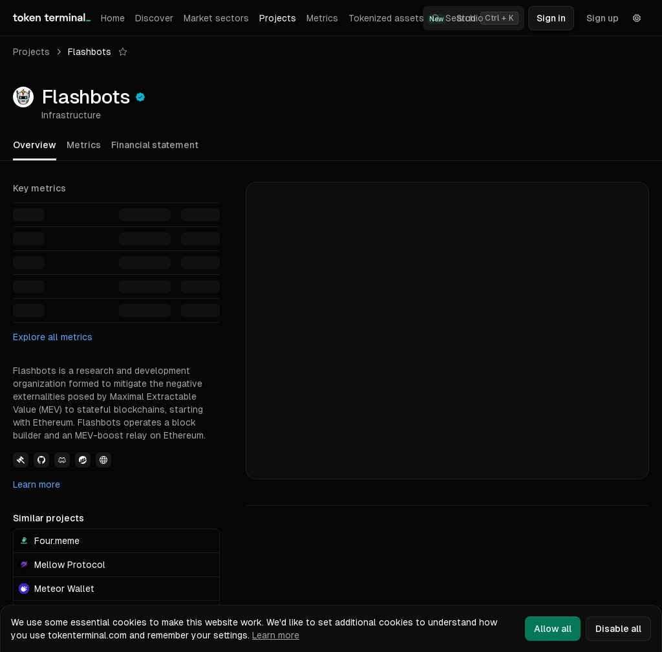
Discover (154, 18)
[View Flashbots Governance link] (20, 460)
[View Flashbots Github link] (41, 460)
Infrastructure (71, 115)
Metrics (322, 18)
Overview (34, 145)
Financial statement (154, 145)
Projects (277, 18)
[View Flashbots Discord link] (62, 460)
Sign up (602, 18)
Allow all (552, 629)
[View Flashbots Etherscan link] (83, 460)
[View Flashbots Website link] (103, 460)
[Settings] (637, 18)
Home (113, 18)
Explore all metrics (52, 337)
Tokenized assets (397, 18)
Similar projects (48, 518)
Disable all (618, 629)
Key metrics (39, 188)
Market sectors (216, 18)
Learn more (36, 484)
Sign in (551, 18)
